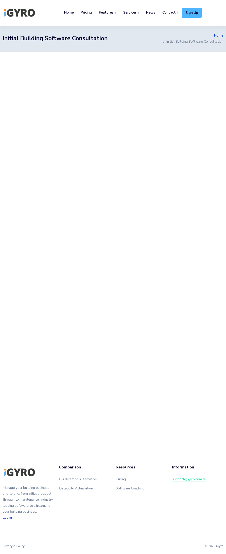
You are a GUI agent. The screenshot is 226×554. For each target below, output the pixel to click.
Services (130, 12)
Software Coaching (130, 488)
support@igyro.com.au (189, 479)
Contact (169, 12)
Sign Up (192, 12)
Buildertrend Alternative (78, 479)
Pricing (86, 12)
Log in (7, 517)
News (150, 12)
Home (69, 12)
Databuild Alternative (76, 488)
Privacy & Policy (14, 546)
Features (106, 12)
